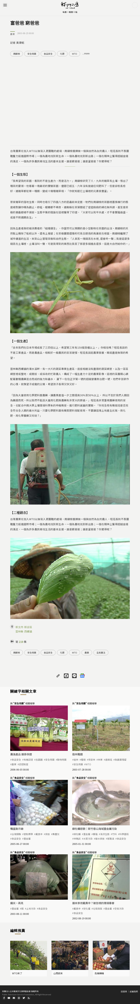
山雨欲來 (58, 973)
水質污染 (88, 838)
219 (21, 642)
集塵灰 (56, 834)
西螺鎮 (28, 631)
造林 (76, 759)
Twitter (24, 998)
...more (86, 53)
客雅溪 (110, 838)
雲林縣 (19, 631)
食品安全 (48, 53)
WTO (74, 53)
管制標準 (28, 834)
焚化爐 (86, 908)
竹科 (114, 834)
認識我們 (134, 991)
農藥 (87, 652)
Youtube (9, 998)
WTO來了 (17, 973)
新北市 (19, 627)
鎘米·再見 (16, 903)
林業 (100, 759)
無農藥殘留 (120, 759)
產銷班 (108, 759)
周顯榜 (16, 53)
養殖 (95, 834)
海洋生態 (105, 834)
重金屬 (27, 838)
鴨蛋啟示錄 (16, 829)
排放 (47, 834)
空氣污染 (119, 908)
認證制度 (23, 764)
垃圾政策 (97, 908)
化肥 (62, 53)
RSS (28, 998)
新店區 (28, 627)
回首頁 (124, 991)
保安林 (91, 759)
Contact (14, 998)
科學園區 (124, 834)
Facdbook (4, 998)
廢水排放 (100, 838)
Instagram (19, 998)
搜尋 (135, 5)
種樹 (83, 759)
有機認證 (28, 759)
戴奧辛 (39, 834)
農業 (12, 34)
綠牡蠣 (77, 834)
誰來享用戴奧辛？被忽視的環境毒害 (93, 903)
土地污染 (31, 908)
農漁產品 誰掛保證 (21, 754)
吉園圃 (39, 759)
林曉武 (77, 838)
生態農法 (101, 652)
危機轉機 (99, 973)
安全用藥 (31, 53)
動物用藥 (61, 759)
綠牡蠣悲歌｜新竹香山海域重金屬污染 (94, 829)
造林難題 (77, 754)
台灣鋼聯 (16, 834)
